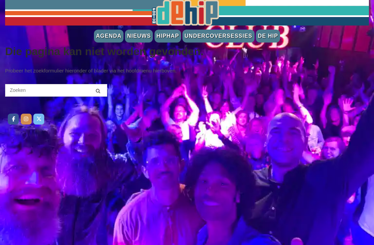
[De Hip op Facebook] (13, 119)
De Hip (268, 36)
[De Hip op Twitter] (38, 119)
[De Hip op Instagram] (26, 119)
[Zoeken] (98, 90)
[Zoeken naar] (56, 90)
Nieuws (139, 36)
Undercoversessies (218, 36)
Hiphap (168, 36)
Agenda (108, 36)
